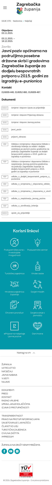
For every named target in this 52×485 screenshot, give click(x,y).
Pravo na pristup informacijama (21, 419)
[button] (5, 7)
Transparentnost (12, 416)
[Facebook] (4, 451)
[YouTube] (10, 451)
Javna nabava (9, 375)
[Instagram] (17, 451)
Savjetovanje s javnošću (16, 423)
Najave (6, 382)
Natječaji (7, 372)
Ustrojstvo (9, 368)
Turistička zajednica (14, 430)
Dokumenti (8, 390)
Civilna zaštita (10, 433)
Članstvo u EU (10, 426)
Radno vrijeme (10, 401)
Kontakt (7, 397)
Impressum (8, 437)
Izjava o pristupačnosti (15, 408)
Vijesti (5, 379)
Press (5, 394)
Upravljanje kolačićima (16, 404)
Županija (7, 365)
